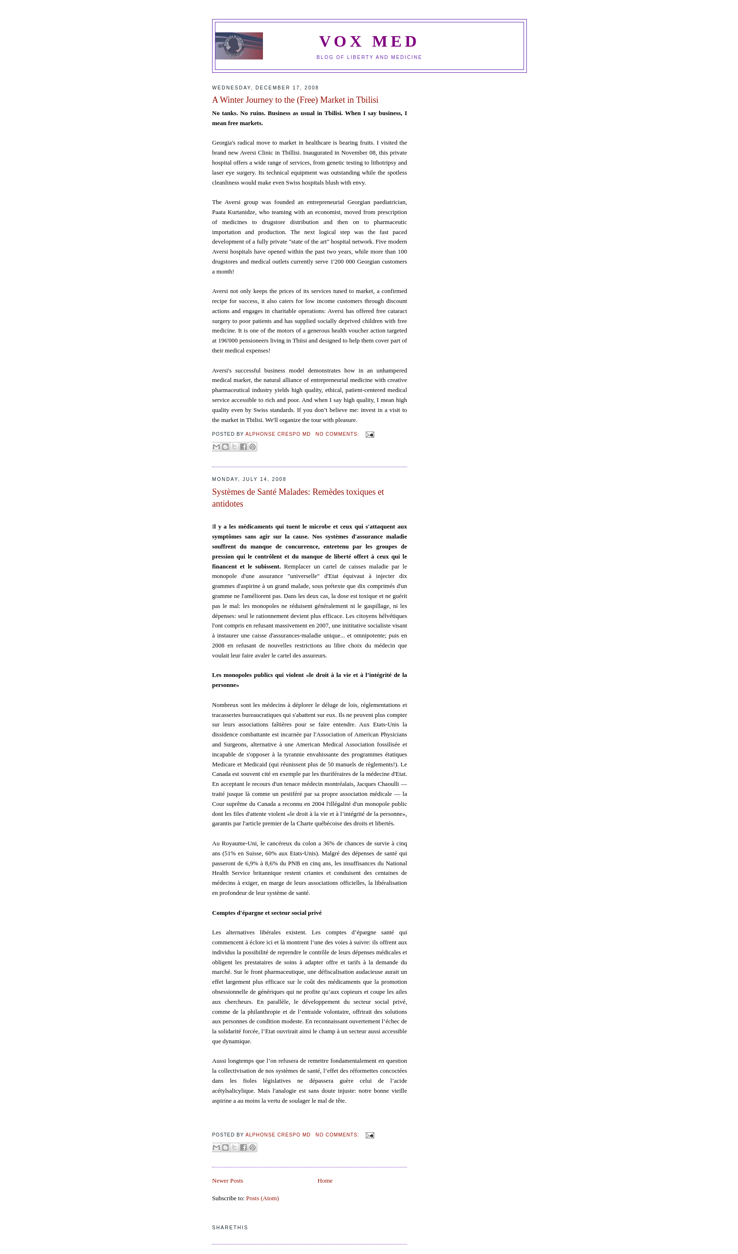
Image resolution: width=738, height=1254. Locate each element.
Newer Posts (227, 1180)
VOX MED (369, 41)
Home (325, 1180)
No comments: (338, 434)
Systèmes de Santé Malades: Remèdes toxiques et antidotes (298, 498)
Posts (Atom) (262, 1198)
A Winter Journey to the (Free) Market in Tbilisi (295, 100)
